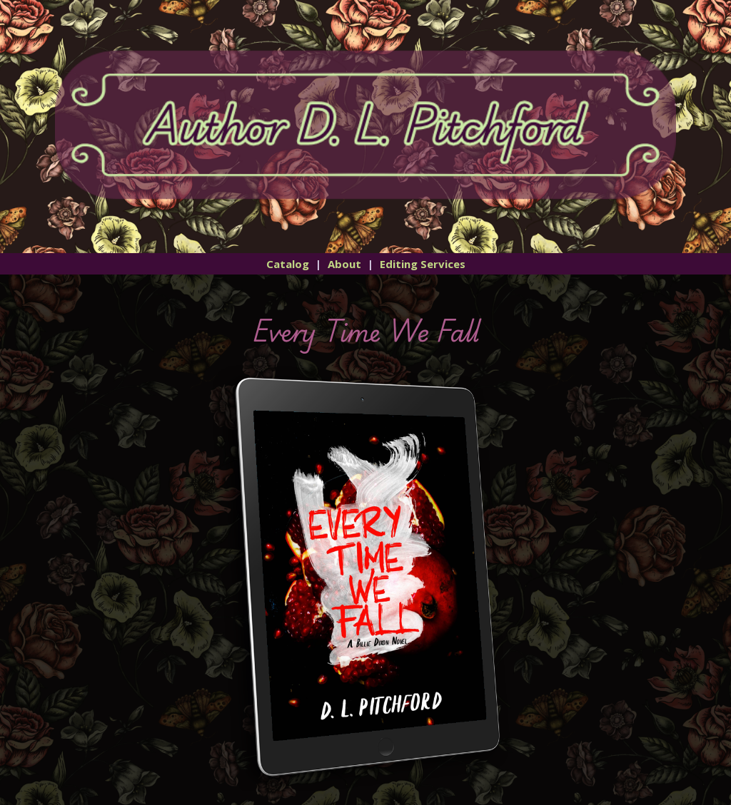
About (344, 264)
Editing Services (422, 264)
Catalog (287, 264)
